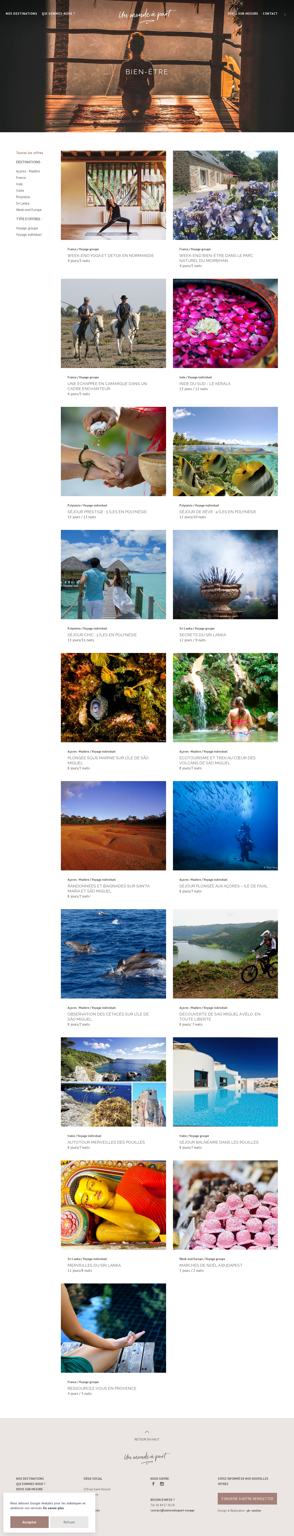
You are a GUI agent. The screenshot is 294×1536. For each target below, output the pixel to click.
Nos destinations (21, 14)
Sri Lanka (22, 203)
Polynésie (23, 197)
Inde (19, 184)
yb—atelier (254, 1511)
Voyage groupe (27, 228)
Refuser (69, 1522)
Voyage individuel (29, 234)
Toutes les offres (29, 153)
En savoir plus (53, 1508)
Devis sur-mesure (243, 14)
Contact (270, 14)
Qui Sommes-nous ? (58, 14)
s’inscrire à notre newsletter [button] (247, 1499)
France (21, 177)
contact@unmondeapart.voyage (172, 1510)
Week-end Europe (29, 210)
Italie (20, 190)
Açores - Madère (28, 171)
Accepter (29, 1522)
